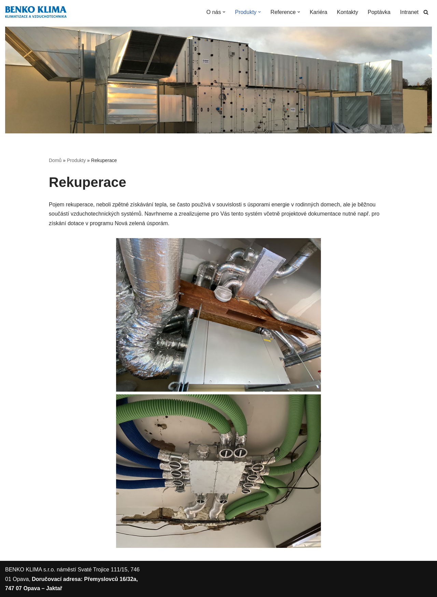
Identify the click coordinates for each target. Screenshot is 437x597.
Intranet (409, 12)
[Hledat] (425, 12)
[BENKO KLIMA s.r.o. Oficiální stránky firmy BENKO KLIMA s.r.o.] (36, 12)
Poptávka (379, 12)
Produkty (76, 160)
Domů (55, 160)
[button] (224, 12)
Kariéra (318, 12)
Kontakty (347, 12)
